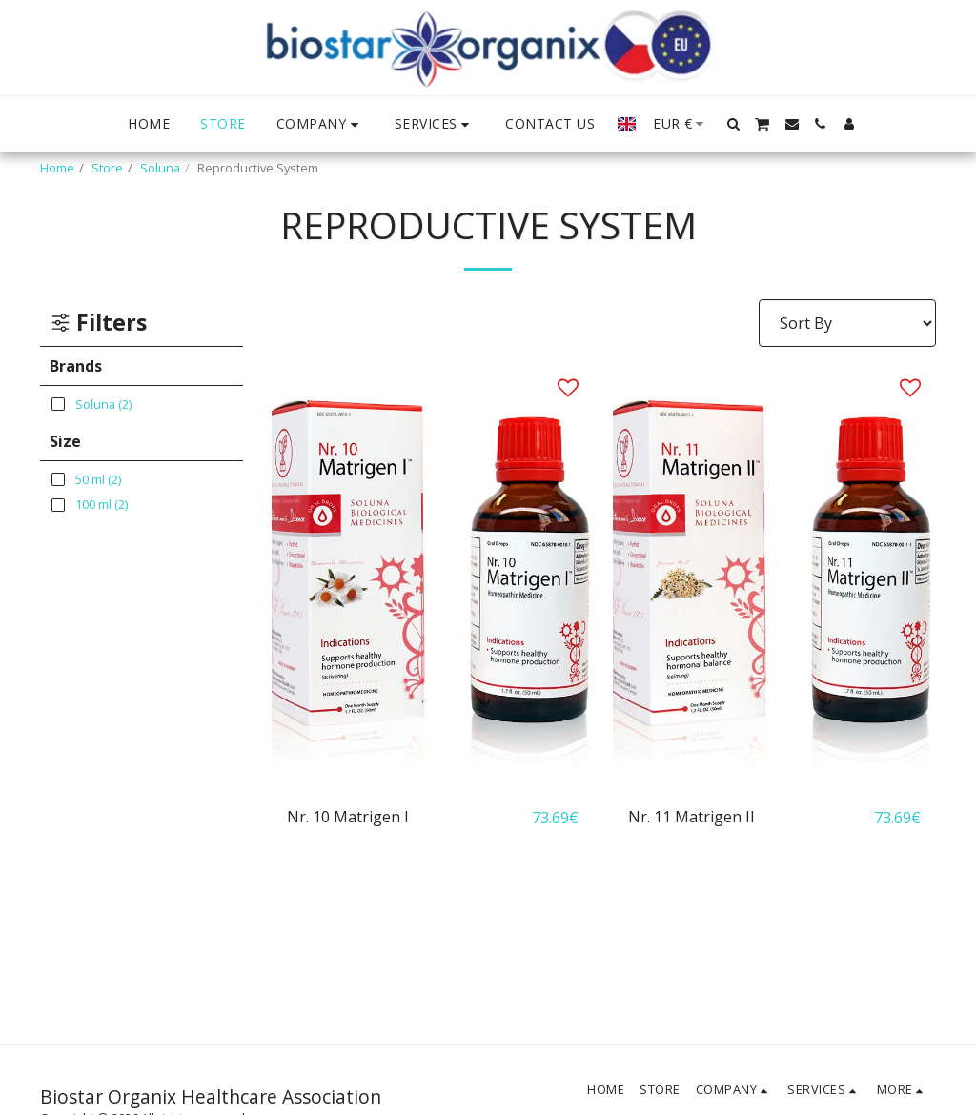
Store (107, 167)
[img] (433, 576)
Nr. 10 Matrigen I (348, 817)
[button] (320, 124)
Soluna (160, 167)
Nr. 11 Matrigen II (691, 817)
